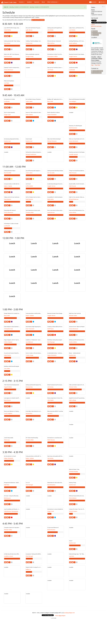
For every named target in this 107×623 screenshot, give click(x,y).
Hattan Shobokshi (51, 114)
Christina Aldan (30, 212)
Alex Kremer (7, 43)
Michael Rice (29, 413)
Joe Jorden (7, 368)
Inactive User (29, 43)
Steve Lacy (7, 440)
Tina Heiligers (72, 101)
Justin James (29, 101)
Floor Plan (97, 65)
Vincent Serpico (73, 511)
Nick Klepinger (51, 342)
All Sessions (95, 34)
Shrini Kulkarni (72, 498)
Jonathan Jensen (8, 556)
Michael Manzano (52, 141)
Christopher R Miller (52, 56)
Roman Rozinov (51, 529)
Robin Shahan (29, 114)
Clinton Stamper (8, 342)
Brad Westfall (7, 172)
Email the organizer (97, 70)
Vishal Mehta (7, 30)
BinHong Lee (7, 498)
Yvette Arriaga (29, 355)
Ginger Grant (7, 114)
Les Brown (7, 101)
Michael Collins (73, 315)
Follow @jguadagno (60, 615)
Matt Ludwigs (72, 400)
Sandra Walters (73, 342)
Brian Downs (7, 400)
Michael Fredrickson (31, 154)
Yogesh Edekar (8, 387)
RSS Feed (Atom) (96, 33)
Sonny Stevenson (8, 69)
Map (92, 65)
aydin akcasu (29, 30)
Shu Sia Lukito (51, 172)
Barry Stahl (50, 101)
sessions (92, 2)
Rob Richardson (8, 56)
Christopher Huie (8, 328)
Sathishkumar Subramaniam (11, 511)
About (43, 2)
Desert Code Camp (8, 2)
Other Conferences (52, 2)
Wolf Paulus (50, 328)
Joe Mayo (6, 83)
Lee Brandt (72, 69)
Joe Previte (50, 69)
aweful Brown (51, 212)
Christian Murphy (73, 471)
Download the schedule (38, 19)
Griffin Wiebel (29, 186)
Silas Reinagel (29, 484)
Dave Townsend (30, 328)
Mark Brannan (29, 199)
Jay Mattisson (29, 342)
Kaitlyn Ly (28, 569)
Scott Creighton (8, 413)
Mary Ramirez (7, 199)
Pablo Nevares (72, 172)
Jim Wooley (50, 30)
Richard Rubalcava (73, 199)
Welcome (102, 2)
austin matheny (73, 43)
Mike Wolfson (51, 43)
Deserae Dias (29, 387)
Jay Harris (49, 413)
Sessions (22, 2)
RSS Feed (94, 31)
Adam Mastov (7, 355)
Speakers (29, 2)
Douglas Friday (29, 56)
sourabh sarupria (73, 154)
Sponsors (36, 2)
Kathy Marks (50, 199)
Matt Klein (6, 484)
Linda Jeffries (72, 212)
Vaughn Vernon (73, 56)
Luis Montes (72, 30)
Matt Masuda (72, 186)
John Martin (50, 400)
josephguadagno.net (69, 612)
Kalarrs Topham (8, 186)
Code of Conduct (96, 72)
